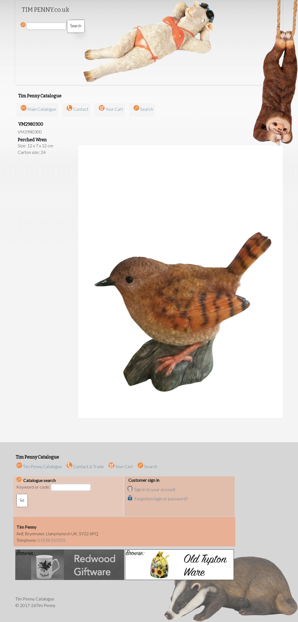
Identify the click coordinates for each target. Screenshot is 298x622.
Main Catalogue (41, 109)
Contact (80, 109)
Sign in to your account (154, 489)
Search (146, 109)
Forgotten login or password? (161, 498)
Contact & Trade (85, 466)
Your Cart (114, 109)
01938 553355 (51, 540)
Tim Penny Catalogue (39, 466)
